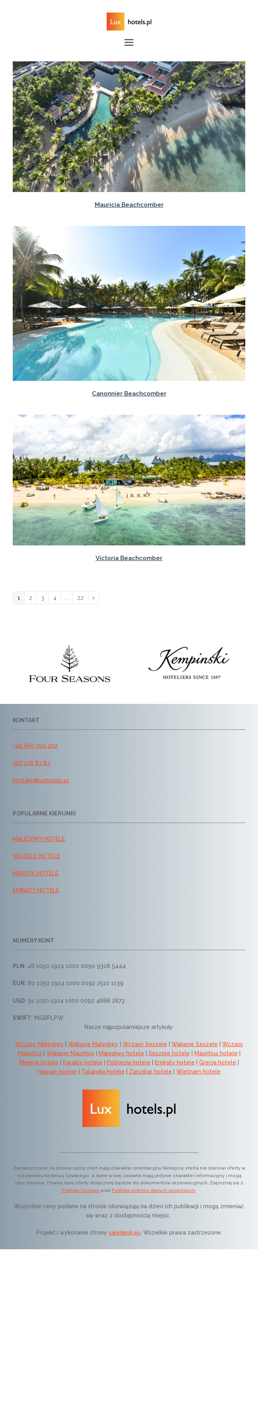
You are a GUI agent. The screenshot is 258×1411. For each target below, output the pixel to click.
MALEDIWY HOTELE (39, 839)
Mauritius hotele (216, 1053)
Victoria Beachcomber (129, 558)
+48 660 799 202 (35, 746)
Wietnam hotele (198, 1071)
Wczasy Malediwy (39, 1044)
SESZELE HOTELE (36, 856)
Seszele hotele (169, 1053)
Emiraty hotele (175, 1062)
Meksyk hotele (39, 1062)
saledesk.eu (125, 1232)
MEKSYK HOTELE (36, 873)
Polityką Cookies (81, 1190)
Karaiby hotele (82, 1062)
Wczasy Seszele (145, 1044)
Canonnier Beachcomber (129, 393)
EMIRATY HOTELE (36, 890)
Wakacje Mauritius (70, 1053)
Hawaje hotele (57, 1071)
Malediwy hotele (121, 1053)
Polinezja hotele (128, 1062)
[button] (129, 42)
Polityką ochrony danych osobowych (153, 1190)
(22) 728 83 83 (31, 763)
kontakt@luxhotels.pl (41, 780)
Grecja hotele (217, 1062)
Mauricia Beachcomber (129, 204)
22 (82, 598)
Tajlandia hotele (103, 1071)
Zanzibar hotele (150, 1071)
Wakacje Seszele (195, 1044)
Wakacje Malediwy (93, 1044)
